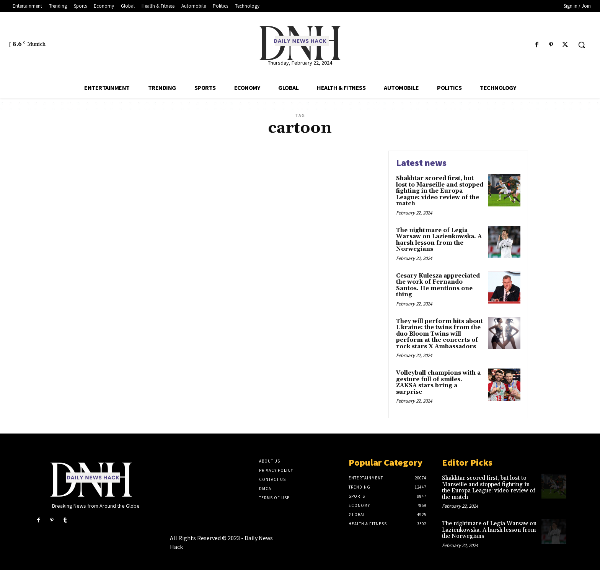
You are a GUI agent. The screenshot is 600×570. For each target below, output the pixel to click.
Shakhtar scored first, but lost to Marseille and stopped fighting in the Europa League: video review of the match (439, 191)
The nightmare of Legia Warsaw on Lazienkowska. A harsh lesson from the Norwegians (439, 240)
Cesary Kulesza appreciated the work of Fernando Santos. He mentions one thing (438, 285)
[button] (581, 45)
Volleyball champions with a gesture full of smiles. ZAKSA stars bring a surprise (438, 382)
